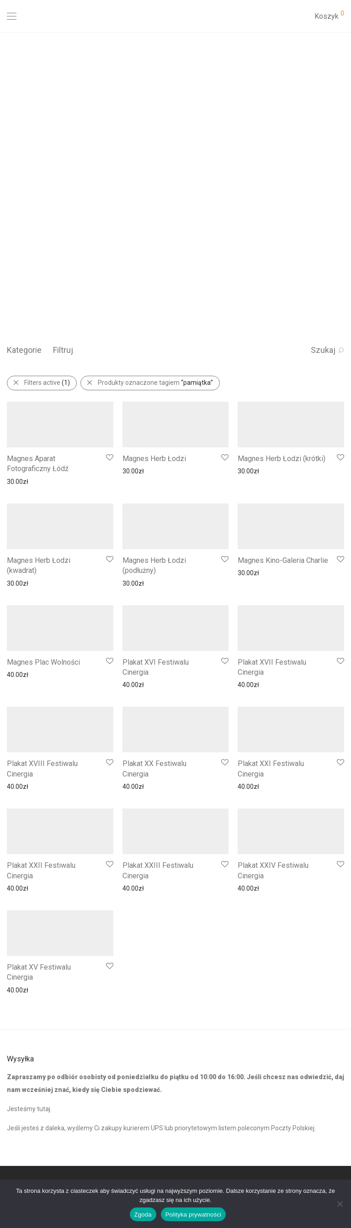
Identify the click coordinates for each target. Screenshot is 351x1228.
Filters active (47, 382)
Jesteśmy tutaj (28, 1109)
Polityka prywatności (193, 1214)
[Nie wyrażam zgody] (339, 1203)
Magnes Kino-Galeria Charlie (283, 560)
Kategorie (24, 350)
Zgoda (143, 1214)
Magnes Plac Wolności (43, 662)
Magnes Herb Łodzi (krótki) (281, 458)
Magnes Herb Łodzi (154, 458)
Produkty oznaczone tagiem (155, 382)
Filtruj (63, 350)
